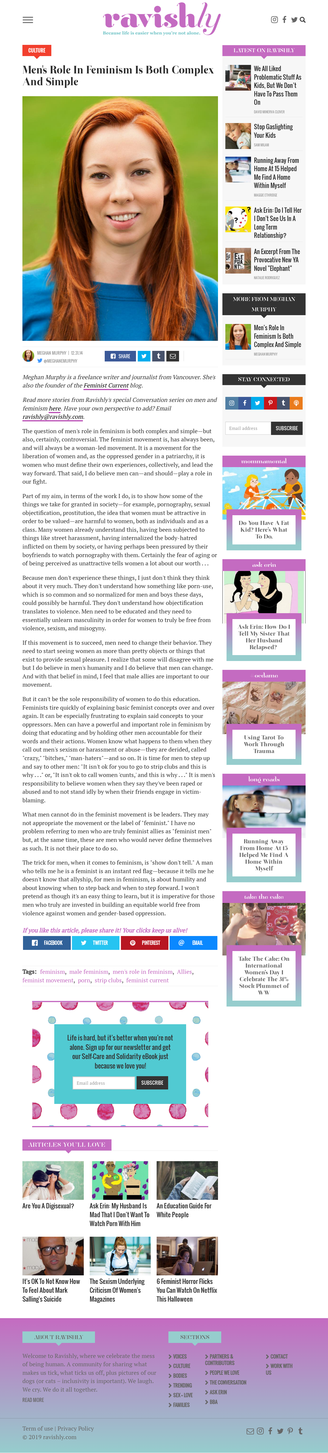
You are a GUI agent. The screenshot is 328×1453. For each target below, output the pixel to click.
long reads (264, 779)
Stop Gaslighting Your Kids (273, 131)
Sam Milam (261, 145)
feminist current (147, 980)
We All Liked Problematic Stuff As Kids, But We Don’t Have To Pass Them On (277, 85)
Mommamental (264, 461)
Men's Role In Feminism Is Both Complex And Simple (277, 336)
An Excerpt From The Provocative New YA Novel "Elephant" (277, 260)
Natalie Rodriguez (267, 277)
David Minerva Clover (269, 111)
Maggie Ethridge (265, 195)
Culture (36, 50)
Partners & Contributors (219, 1360)
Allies (184, 972)
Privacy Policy (76, 1428)
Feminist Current (105, 385)
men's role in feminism (143, 972)
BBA (213, 1401)
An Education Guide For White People (184, 1210)
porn (84, 980)
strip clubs (108, 980)
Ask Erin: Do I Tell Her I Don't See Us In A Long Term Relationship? (278, 223)
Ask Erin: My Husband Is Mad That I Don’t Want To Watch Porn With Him (120, 1214)
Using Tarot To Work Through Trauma (264, 744)
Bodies (180, 1375)
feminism (52, 972)
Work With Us (279, 1369)
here (54, 408)
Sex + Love (183, 1395)
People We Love (224, 1372)
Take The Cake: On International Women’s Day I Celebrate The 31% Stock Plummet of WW (264, 976)
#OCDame (264, 675)
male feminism (88, 972)
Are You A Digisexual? (49, 1205)
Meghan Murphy (51, 353)
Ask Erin (264, 565)
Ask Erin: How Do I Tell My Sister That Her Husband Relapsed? (263, 637)
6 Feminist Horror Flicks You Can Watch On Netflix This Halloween (187, 1290)
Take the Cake (264, 897)
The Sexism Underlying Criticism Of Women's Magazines (117, 1290)
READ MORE (33, 1399)
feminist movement (47, 980)
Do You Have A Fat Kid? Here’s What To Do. (264, 529)
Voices (180, 1356)
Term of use (37, 1428)
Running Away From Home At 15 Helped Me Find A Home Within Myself (276, 173)
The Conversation (228, 1382)
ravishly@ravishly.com (52, 416)
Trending (182, 1385)
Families (181, 1404)
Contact (279, 1356)
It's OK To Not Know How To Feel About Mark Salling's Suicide (51, 1290)
